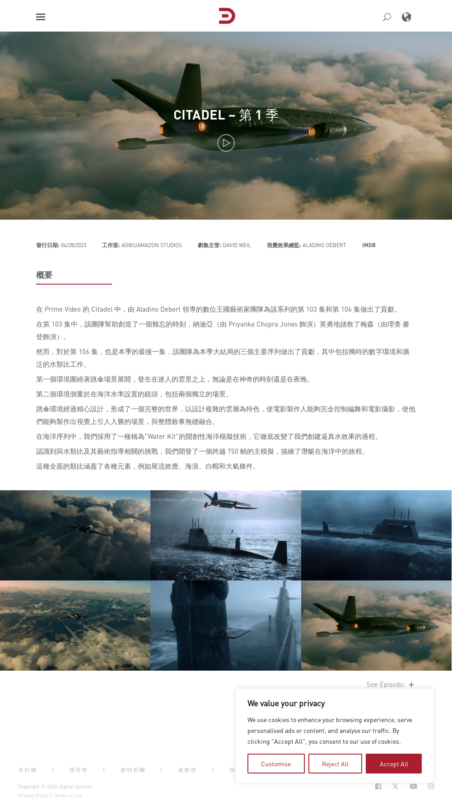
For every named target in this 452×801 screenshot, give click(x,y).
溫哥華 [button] (78, 770)
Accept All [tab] (394, 764)
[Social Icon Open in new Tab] (378, 786)
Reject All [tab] (335, 764)
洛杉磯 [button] (27, 770)
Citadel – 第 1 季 (226, 114)
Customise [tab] (276, 764)
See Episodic (391, 684)
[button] (40, 17)
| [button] (53, 770)
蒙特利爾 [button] (133, 770)
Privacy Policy (33, 795)
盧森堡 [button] (187, 770)
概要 (44, 275)
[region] (334, 735)
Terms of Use (68, 795)
